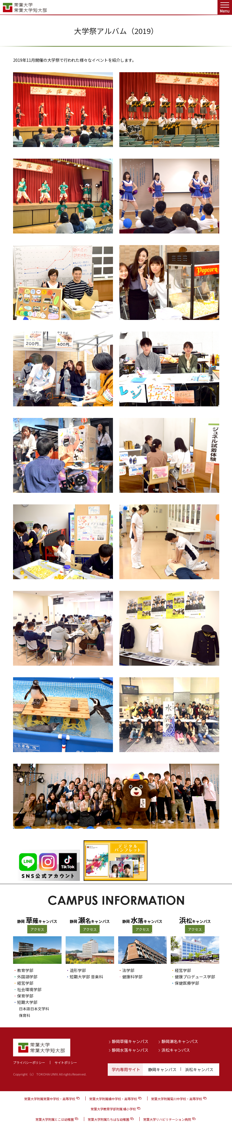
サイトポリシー (66, 1062)
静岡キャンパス (162, 1069)
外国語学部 (27, 977)
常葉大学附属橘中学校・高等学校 (113, 1098)
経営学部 (25, 983)
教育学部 (25, 970)
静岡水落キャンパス (130, 1050)
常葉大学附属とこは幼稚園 (54, 1118)
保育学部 (25, 996)
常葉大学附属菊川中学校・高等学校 (176, 1098)
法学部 (128, 970)
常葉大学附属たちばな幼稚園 (108, 1118)
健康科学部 (132, 977)
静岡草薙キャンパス (130, 1041)
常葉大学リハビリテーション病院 (167, 1118)
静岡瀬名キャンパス (179, 1041)
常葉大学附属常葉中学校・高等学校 (49, 1098)
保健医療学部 (187, 983)
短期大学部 (27, 1002)
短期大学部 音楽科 (86, 977)
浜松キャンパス (175, 1050)
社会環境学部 (29, 989)
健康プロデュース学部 (195, 977)
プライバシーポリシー (29, 1062)
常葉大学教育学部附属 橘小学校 (113, 1108)
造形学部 (78, 970)
